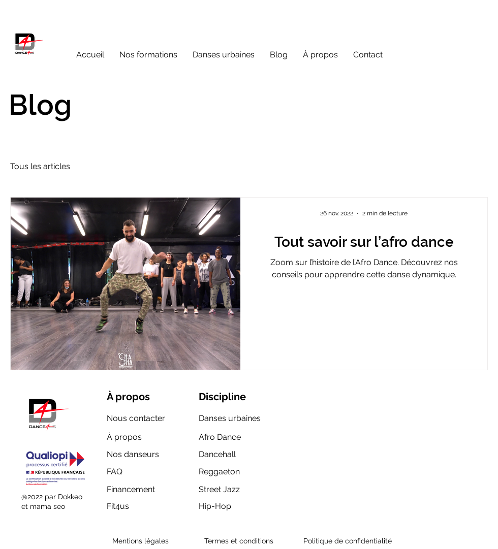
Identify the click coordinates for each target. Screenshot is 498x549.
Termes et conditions (238, 541)
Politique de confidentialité (347, 541)
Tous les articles (40, 166)
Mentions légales (140, 541)
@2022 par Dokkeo (51, 497)
